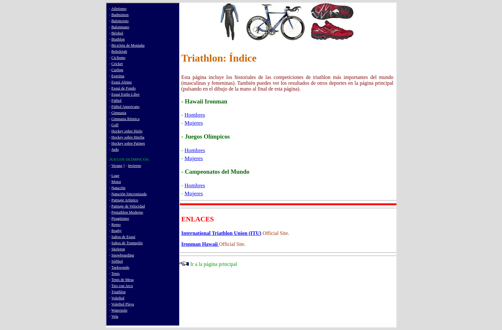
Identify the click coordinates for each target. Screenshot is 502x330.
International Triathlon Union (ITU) (221, 233)
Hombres (195, 115)
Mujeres (194, 123)
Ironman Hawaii (200, 244)
